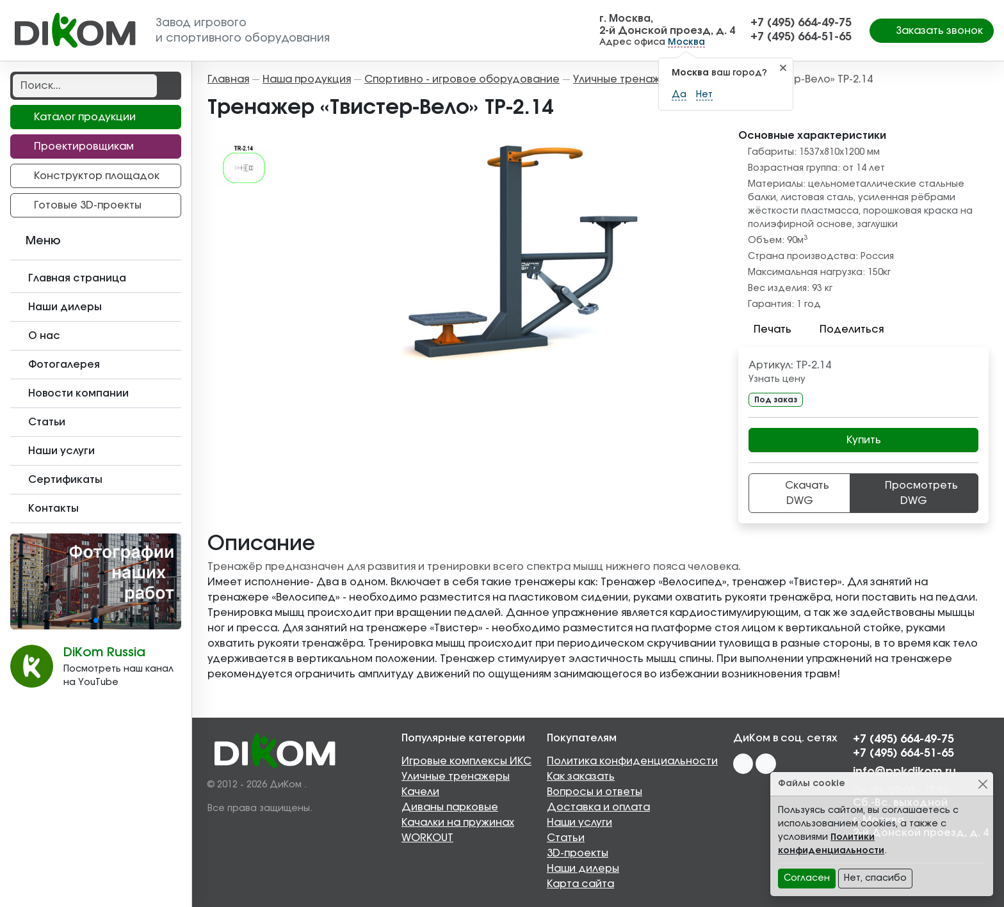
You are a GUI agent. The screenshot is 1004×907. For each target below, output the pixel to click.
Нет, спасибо (875, 878)
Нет (704, 94)
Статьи (566, 838)
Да (679, 94)
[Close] (982, 784)
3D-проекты (577, 853)
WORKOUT (427, 838)
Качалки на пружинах (457, 822)
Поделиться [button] (844, 329)
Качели (420, 792)
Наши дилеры (583, 869)
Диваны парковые (449, 807)
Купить (863, 440)
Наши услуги (579, 822)
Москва (686, 42)
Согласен (807, 878)
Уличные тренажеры (455, 776)
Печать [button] (764, 329)
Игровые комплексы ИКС (466, 761)
